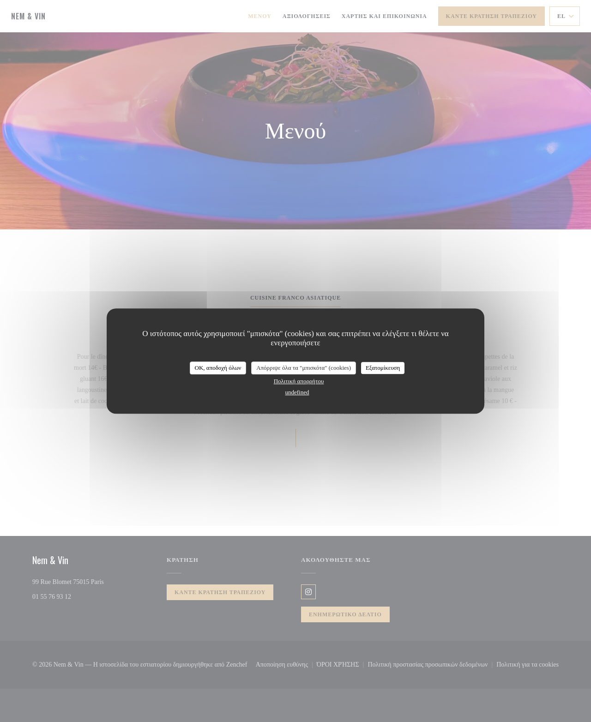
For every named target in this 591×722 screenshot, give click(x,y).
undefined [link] (297, 392)
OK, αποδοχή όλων (218, 367)
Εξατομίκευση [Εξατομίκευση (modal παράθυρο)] (383, 367)
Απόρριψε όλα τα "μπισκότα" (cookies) (303, 367)
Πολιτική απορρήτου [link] (299, 381)
